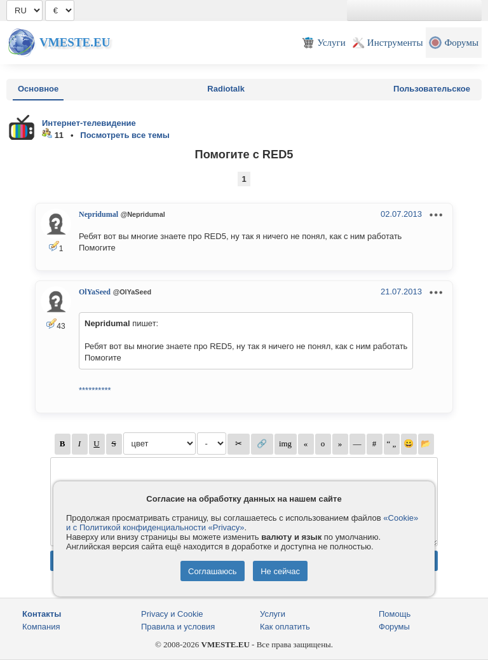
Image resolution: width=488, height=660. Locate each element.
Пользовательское (431, 88)
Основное (38, 88)
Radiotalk (226, 88)
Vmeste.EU (74, 42)
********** (95, 390)
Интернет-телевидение (89, 123)
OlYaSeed (95, 291)
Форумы (394, 626)
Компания (41, 626)
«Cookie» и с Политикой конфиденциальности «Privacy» (242, 522)
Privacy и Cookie (172, 614)
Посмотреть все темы (125, 135)
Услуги (272, 614)
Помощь (394, 614)
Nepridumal (98, 214)
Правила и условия (178, 626)
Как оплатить (285, 626)
